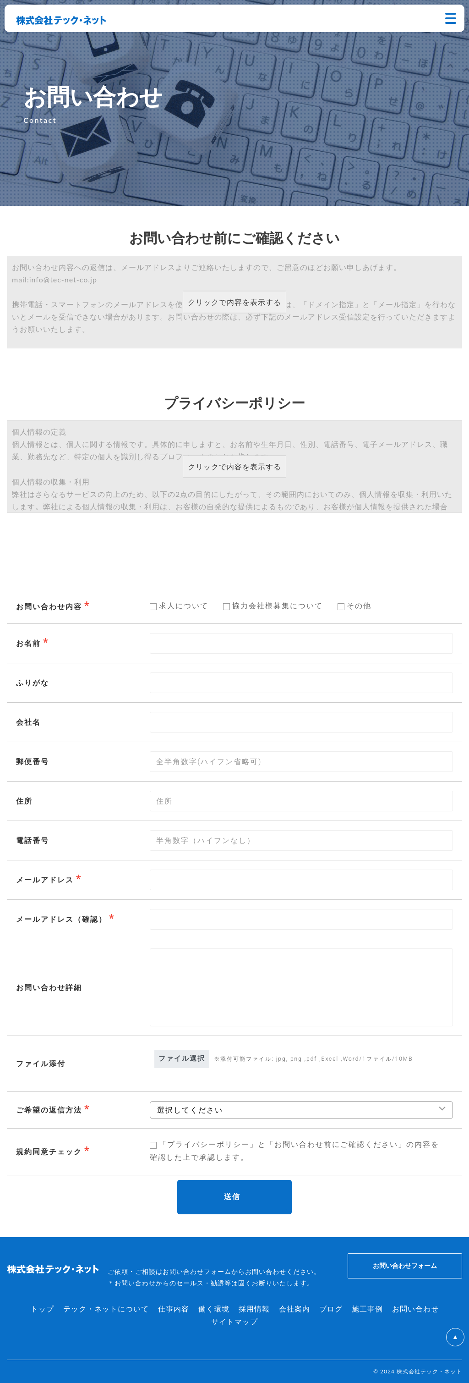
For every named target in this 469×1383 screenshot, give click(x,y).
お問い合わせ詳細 (49, 987)
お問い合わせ (415, 1308)
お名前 (28, 643)
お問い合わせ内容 (49, 606)
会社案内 (294, 1308)
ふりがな (32, 682)
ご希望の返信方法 (49, 1110)
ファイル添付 (40, 1063)
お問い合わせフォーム (405, 1265)
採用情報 (254, 1308)
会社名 (28, 722)
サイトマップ (234, 1321)
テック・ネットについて (106, 1308)
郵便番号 (32, 761)
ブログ (331, 1308)
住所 (24, 801)
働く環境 (213, 1308)
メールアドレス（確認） (61, 919)
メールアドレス (45, 880)
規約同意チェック (49, 1151)
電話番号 (32, 840)
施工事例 (367, 1308)
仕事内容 (173, 1308)
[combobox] (301, 880)
